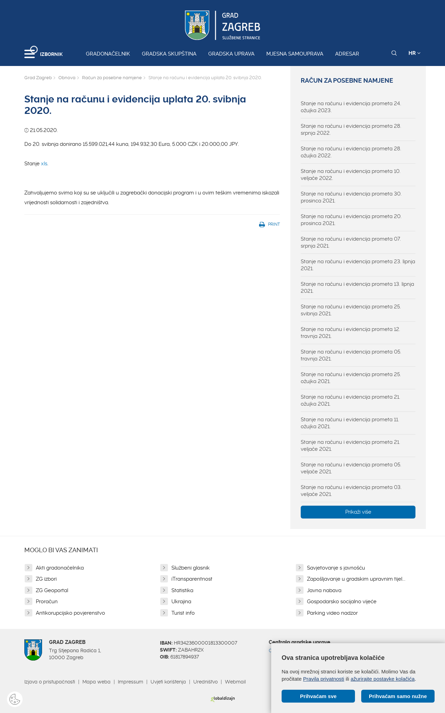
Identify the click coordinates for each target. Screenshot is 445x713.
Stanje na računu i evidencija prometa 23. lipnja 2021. (358, 265)
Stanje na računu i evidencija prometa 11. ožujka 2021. (350, 423)
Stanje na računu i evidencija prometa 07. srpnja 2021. (351, 242)
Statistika (182, 590)
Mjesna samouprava (294, 54)
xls (44, 163)
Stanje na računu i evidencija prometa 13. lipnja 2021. (357, 287)
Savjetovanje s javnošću (336, 568)
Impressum (130, 682)
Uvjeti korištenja (168, 682)
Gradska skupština (169, 54)
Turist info (183, 613)
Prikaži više (358, 512)
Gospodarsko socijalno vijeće (342, 601)
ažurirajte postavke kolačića (382, 679)
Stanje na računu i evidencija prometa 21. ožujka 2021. (350, 400)
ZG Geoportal (52, 590)
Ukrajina (181, 601)
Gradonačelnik (108, 54)
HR (414, 53)
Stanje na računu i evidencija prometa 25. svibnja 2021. (351, 310)
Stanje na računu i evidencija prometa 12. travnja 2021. (350, 332)
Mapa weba (96, 682)
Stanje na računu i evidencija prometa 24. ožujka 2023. (351, 107)
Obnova (66, 77)
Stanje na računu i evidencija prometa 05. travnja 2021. (351, 355)
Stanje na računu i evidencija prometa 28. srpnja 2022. (351, 129)
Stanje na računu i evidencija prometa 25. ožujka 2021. (351, 377)
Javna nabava (324, 590)
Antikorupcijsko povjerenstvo (70, 613)
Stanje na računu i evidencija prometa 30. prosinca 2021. (351, 197)
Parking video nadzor (332, 613)
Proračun (47, 601)
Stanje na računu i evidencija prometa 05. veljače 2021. (351, 468)
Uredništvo (205, 682)
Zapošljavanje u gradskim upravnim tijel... (356, 579)
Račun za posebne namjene (112, 77)
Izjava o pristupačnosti (49, 682)
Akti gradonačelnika (60, 568)
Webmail (235, 682)
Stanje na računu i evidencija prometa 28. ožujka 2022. (351, 152)
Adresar (347, 54)
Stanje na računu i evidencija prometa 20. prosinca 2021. (351, 219)
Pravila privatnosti (323, 679)
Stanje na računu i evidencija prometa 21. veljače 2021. (350, 445)
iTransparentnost (191, 579)
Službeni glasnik (190, 568)
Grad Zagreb (38, 77)
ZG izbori (46, 579)
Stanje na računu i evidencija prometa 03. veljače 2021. (351, 490)
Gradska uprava (231, 54)
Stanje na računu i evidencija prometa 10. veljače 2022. (350, 174)
